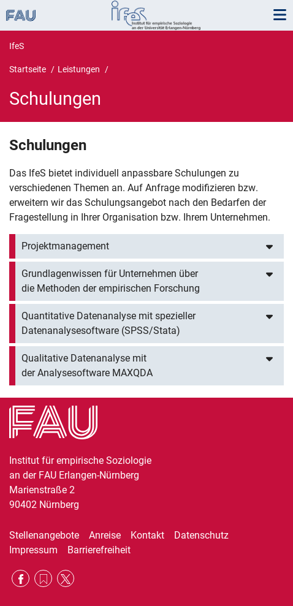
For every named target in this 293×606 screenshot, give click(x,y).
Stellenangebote (44, 535)
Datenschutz (201, 535)
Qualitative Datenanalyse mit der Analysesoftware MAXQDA (87, 365)
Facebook (20, 579)
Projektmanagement (65, 246)
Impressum (33, 550)
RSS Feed (43, 579)
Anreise (105, 535)
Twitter (66, 579)
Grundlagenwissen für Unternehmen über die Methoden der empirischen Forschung (110, 281)
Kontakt (147, 535)
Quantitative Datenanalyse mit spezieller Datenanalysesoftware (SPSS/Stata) (108, 323)
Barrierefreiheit (99, 550)
